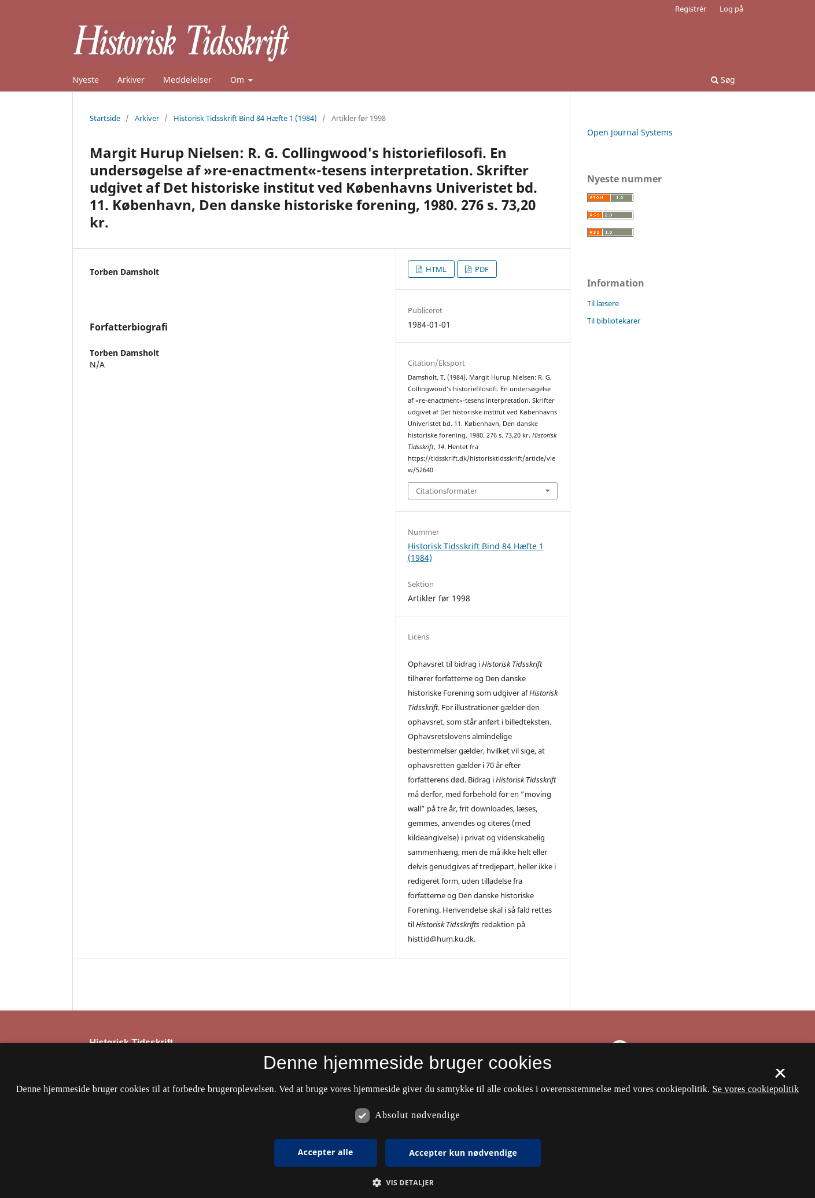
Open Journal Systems (630, 132)
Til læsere (603, 303)
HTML (435, 269)
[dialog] (407, 1120)
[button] (407, 1182)
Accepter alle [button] (325, 1151)
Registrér (690, 8)
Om (238, 79)
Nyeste (85, 79)
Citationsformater (446, 491)
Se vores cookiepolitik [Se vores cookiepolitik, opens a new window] (756, 1089)
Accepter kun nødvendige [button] (463, 1152)
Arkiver (131, 79)
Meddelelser (187, 79)
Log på (731, 8)
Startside (105, 118)
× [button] (780, 1077)
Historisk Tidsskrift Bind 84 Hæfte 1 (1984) (245, 118)
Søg (723, 79)
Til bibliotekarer (613, 320)
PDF (481, 269)
